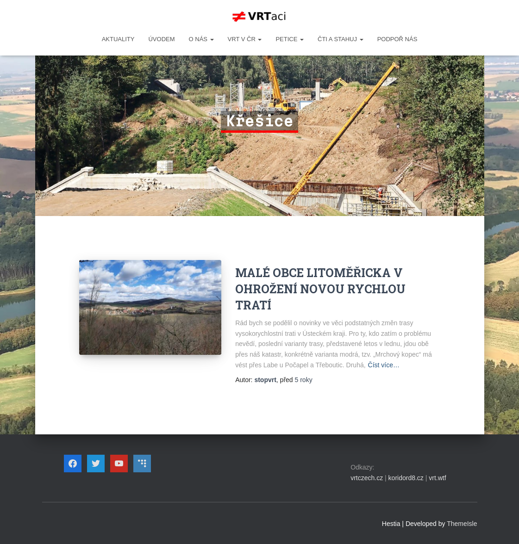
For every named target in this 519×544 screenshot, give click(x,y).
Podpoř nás (397, 39)
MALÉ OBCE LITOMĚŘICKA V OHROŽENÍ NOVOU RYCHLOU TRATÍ (320, 289)
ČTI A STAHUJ (340, 39)
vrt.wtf (437, 478)
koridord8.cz (406, 478)
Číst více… (384, 365)
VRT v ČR (245, 39)
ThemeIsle (462, 523)
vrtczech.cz (366, 478)
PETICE (289, 39)
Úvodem (161, 39)
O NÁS (201, 39)
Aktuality (118, 39)
